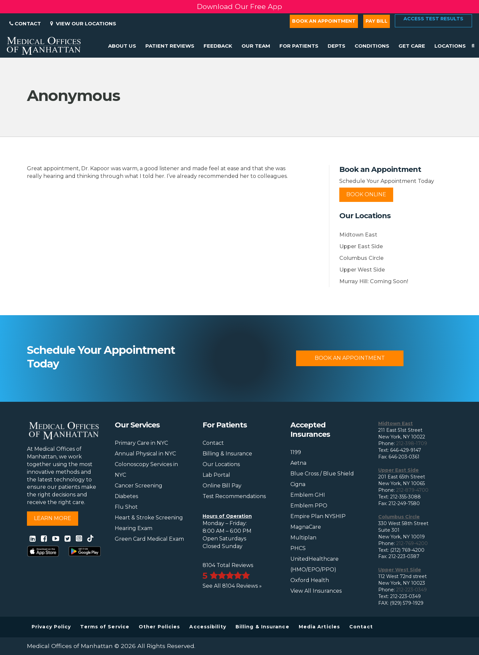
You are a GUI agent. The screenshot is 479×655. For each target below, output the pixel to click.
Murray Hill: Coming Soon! (373, 281)
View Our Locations (83, 23)
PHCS (298, 548)
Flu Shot (126, 507)
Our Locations (221, 464)
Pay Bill (377, 21)
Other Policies (159, 627)
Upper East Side (361, 246)
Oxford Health (309, 580)
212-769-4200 (412, 543)
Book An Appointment (350, 358)
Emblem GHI (307, 495)
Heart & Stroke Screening (149, 517)
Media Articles (319, 627)
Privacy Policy (51, 627)
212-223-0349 (411, 590)
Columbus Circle (361, 258)
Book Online (366, 194)
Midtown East (358, 235)
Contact (25, 23)
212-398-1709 (411, 443)
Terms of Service (104, 627)
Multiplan (303, 537)
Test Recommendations (234, 496)
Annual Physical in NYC (145, 453)
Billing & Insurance (227, 453)
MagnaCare (305, 527)
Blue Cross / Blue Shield (322, 473)
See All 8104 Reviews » (232, 586)
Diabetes (126, 496)
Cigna (297, 484)
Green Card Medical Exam (149, 539)
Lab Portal (216, 475)
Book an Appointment (324, 21)
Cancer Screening (138, 485)
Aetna (298, 463)
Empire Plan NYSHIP (318, 516)
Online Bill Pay (222, 485)
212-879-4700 (412, 490)
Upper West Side (362, 270)
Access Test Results (433, 19)
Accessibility (207, 627)
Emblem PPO (308, 505)
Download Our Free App (239, 6)
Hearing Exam (133, 528)
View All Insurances (316, 591)
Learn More (52, 518)
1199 (295, 452)
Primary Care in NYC (141, 443)
